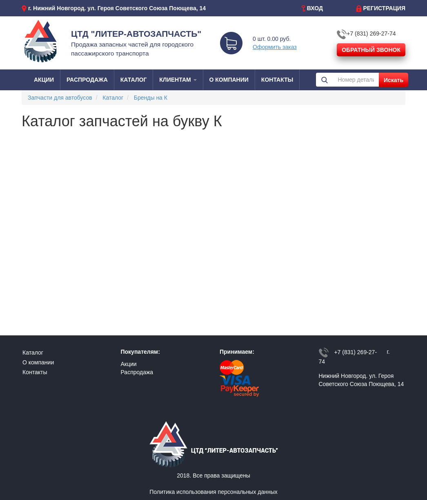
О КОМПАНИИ (229, 79)
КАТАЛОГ (133, 79)
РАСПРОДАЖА (87, 79)
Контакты (34, 372)
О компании (38, 362)
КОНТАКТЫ (277, 79)
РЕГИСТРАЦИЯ (384, 8)
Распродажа (137, 372)
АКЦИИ (44, 79)
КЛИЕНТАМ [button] (177, 79)
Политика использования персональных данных (213, 492)
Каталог (32, 352)
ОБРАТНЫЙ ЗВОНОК (371, 50)
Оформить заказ (275, 47)
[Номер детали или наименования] (356, 80)
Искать (393, 80)
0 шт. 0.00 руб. (272, 39)
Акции (129, 364)
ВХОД (315, 8)
